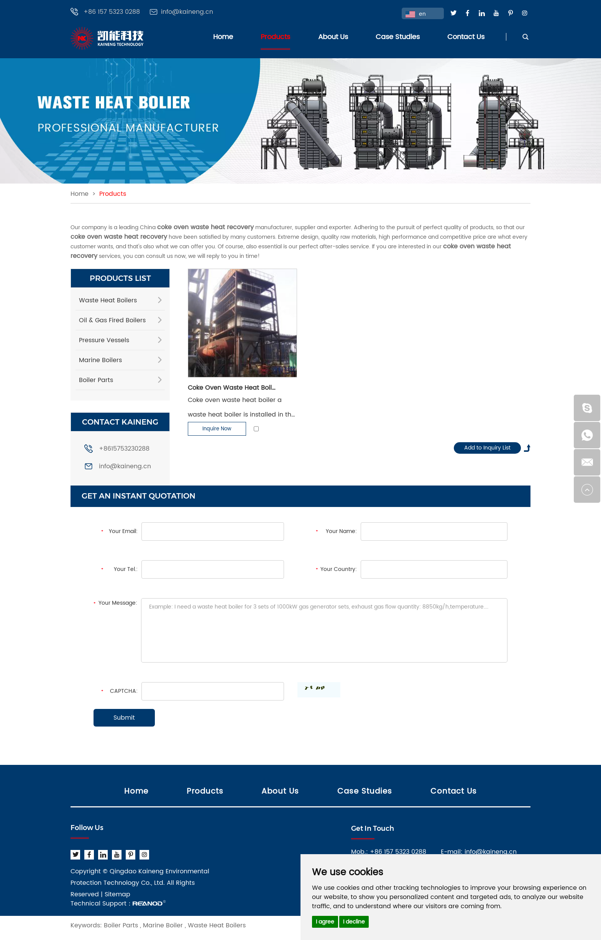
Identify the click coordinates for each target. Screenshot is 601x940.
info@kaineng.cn (187, 12)
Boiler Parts (96, 380)
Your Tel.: (126, 569)
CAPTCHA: (124, 691)
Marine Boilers (100, 360)
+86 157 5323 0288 (112, 12)
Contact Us (465, 37)
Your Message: (118, 603)
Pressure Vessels (104, 340)
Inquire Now (217, 429)
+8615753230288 (116, 449)
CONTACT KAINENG (120, 422)
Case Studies (398, 37)
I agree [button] (325, 921)
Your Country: (338, 569)
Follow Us (87, 828)
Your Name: (341, 531)
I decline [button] (354, 921)
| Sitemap (115, 894)
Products (275, 37)
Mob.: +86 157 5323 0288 (388, 852)
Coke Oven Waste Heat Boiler (232, 388)
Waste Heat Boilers (108, 300)
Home (223, 37)
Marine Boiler (163, 925)
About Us (333, 37)
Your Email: (123, 531)
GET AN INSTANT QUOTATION (138, 495)
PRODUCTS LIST (120, 278)
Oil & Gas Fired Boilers (112, 320)
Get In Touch (372, 829)
